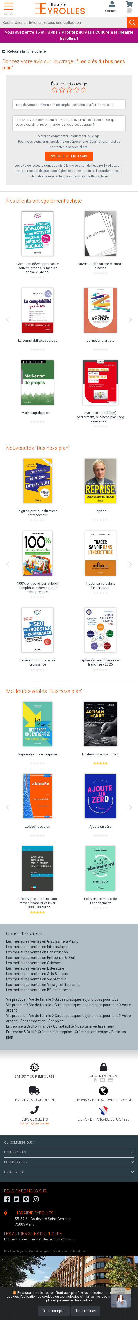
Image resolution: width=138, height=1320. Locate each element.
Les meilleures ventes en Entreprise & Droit (40, 957)
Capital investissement (95, 1026)
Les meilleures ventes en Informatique (37, 947)
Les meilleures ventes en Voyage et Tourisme (43, 984)
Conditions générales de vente (49, 1251)
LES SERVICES (69, 1172)
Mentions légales (15, 1251)
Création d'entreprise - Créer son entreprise (73, 1032)
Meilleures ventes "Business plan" (44, 691)
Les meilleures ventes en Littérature (35, 968)
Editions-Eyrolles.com (19, 1239)
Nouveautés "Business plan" (38, 448)
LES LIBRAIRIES (69, 1152)
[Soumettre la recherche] (132, 22)
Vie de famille (40, 999)
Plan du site (79, 1251)
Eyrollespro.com (48, 1239)
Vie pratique (16, 999)
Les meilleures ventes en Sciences (34, 963)
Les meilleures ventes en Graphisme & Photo (42, 941)
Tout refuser (85, 1311)
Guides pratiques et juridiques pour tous (86, 999)
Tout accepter (54, 1311)
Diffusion (68, 1239)
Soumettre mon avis (69, 156)
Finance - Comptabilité (56, 1026)
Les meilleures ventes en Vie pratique (36, 979)
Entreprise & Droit (20, 1026)
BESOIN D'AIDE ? (69, 1162)
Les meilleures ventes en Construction (37, 952)
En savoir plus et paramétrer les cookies (89, 1298)
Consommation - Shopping (42, 1021)
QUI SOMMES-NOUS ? (19, 1142)
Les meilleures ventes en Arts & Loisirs (37, 974)
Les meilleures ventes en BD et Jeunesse (39, 990)
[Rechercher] (63, 22)
